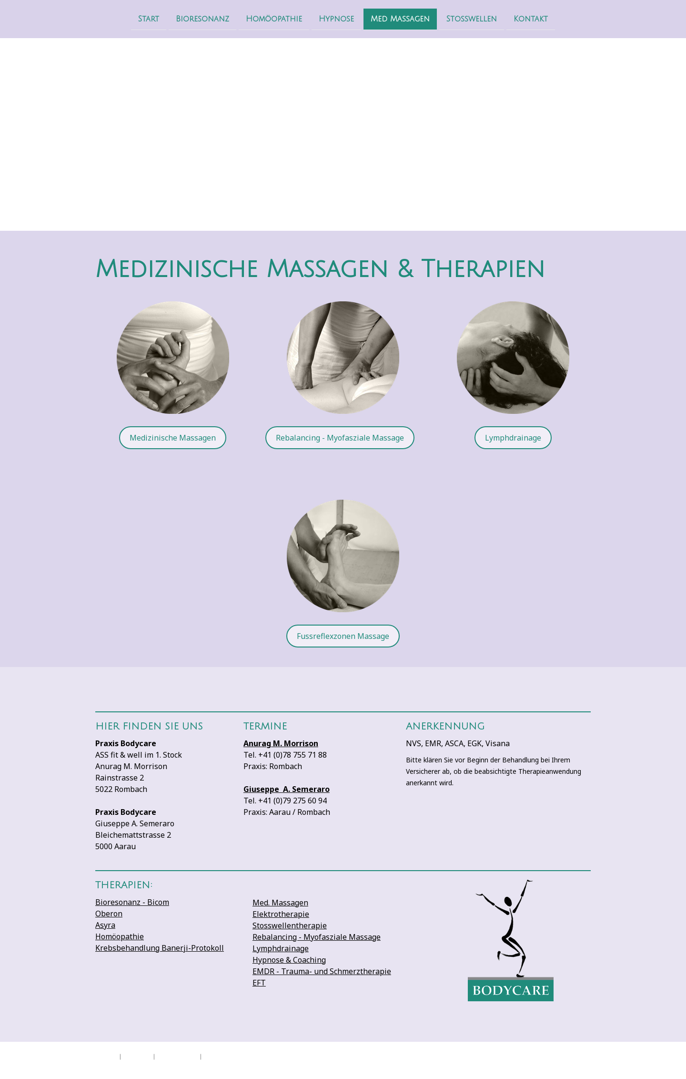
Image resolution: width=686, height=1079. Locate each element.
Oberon (108, 913)
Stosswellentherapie (289, 925)
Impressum (105, 1056)
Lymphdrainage (513, 437)
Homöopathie (274, 18)
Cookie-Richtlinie (177, 1056)
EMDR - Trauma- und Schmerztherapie (321, 971)
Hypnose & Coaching (289, 960)
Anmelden (580, 1065)
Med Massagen (400, 18)
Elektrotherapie (280, 914)
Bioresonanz (202, 18)
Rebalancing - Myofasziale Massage (340, 437)
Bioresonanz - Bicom (132, 902)
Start (148, 18)
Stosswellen (471, 18)
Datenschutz (137, 1056)
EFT (259, 982)
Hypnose (336, 18)
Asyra (105, 925)
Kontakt (531, 18)
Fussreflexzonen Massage (343, 636)
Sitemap (212, 1056)
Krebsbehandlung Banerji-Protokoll (159, 948)
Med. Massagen (280, 902)
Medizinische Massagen (173, 437)
